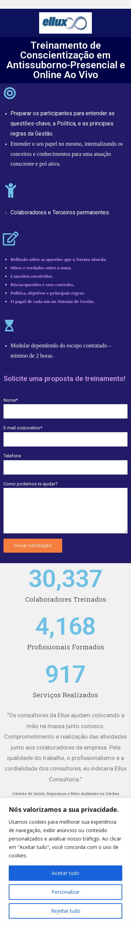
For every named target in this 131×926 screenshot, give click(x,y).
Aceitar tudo (65, 873)
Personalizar (66, 892)
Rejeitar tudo (65, 910)
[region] (65, 862)
